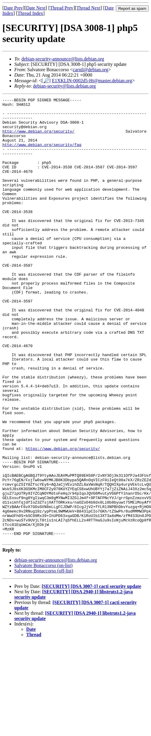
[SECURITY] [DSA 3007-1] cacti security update (91, 674)
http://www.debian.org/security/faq (41, 154)
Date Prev (13, 7)
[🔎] (46, 80)
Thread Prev (61, 7)
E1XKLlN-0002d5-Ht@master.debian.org (92, 80)
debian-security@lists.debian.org (64, 85)
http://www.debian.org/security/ (38, 138)
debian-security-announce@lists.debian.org (62, 58)
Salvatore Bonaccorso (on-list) (43, 653)
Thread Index (30, 13)
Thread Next (88, 7)
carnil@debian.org (90, 69)
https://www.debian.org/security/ (63, 519)
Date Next (36, 7)
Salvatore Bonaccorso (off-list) (43, 659)
